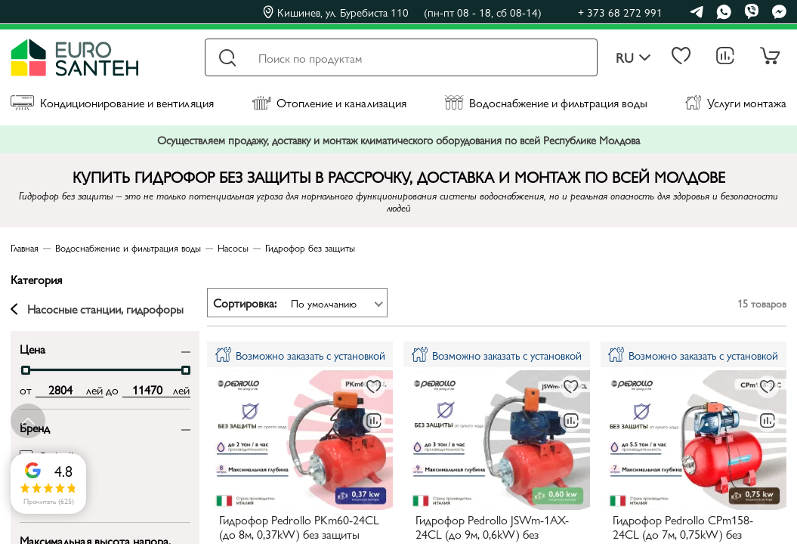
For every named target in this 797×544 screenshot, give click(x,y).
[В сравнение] (374, 421)
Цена (32, 348)
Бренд (35, 426)
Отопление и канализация (329, 102)
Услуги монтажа (735, 102)
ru (633, 58)
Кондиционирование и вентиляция (112, 102)
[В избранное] (374, 387)
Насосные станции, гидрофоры (97, 309)
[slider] (25, 370)
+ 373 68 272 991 (620, 11)
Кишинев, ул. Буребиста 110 (402, 12)
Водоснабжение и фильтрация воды (545, 102)
